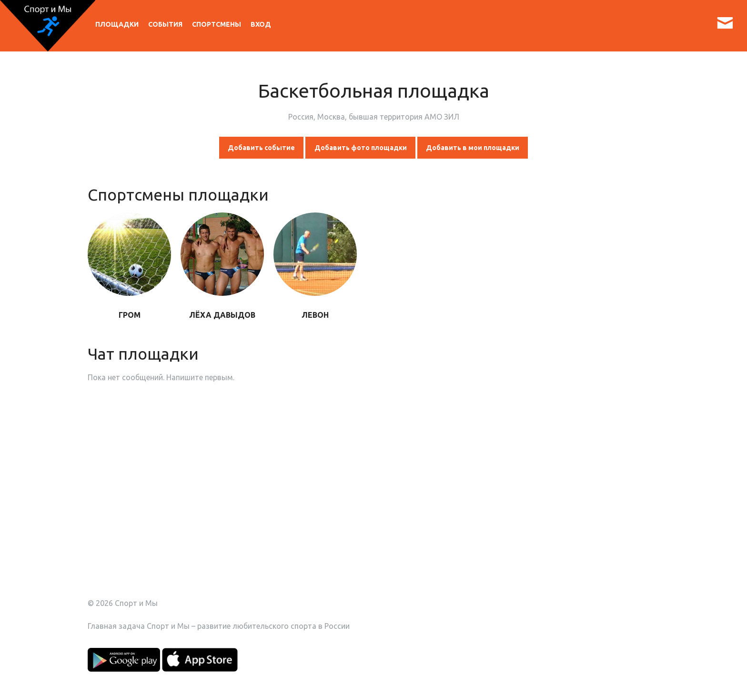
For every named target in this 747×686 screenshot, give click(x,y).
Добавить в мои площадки (472, 147)
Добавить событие (261, 147)
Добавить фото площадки (360, 147)
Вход (261, 24)
